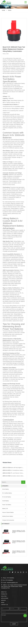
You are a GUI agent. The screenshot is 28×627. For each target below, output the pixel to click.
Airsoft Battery (5, 500)
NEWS (9, 10)
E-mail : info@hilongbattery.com (9, 582)
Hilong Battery (13, 305)
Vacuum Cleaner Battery (8, 512)
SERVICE (3, 600)
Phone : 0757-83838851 (8, 577)
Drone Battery (5, 489)
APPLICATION (4, 598)
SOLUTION (3, 596)
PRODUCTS (4, 594)
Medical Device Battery (7, 516)
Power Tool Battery (6, 504)
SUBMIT (14, 624)
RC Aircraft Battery (6, 497)
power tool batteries (15, 124)
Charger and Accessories (8, 520)
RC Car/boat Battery (7, 493)
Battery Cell (5, 508)
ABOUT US (3, 592)
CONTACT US (4, 604)
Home (3, 10)
